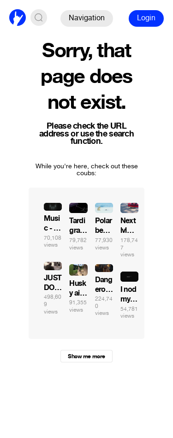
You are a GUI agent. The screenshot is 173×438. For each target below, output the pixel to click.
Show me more (86, 356)
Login (146, 18)
